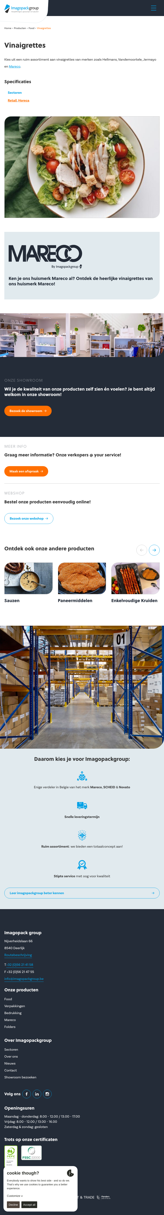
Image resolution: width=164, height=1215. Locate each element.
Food (31, 28)
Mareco (14, 67)
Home (7, 28)
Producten (20, 28)
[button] (141, 550)
